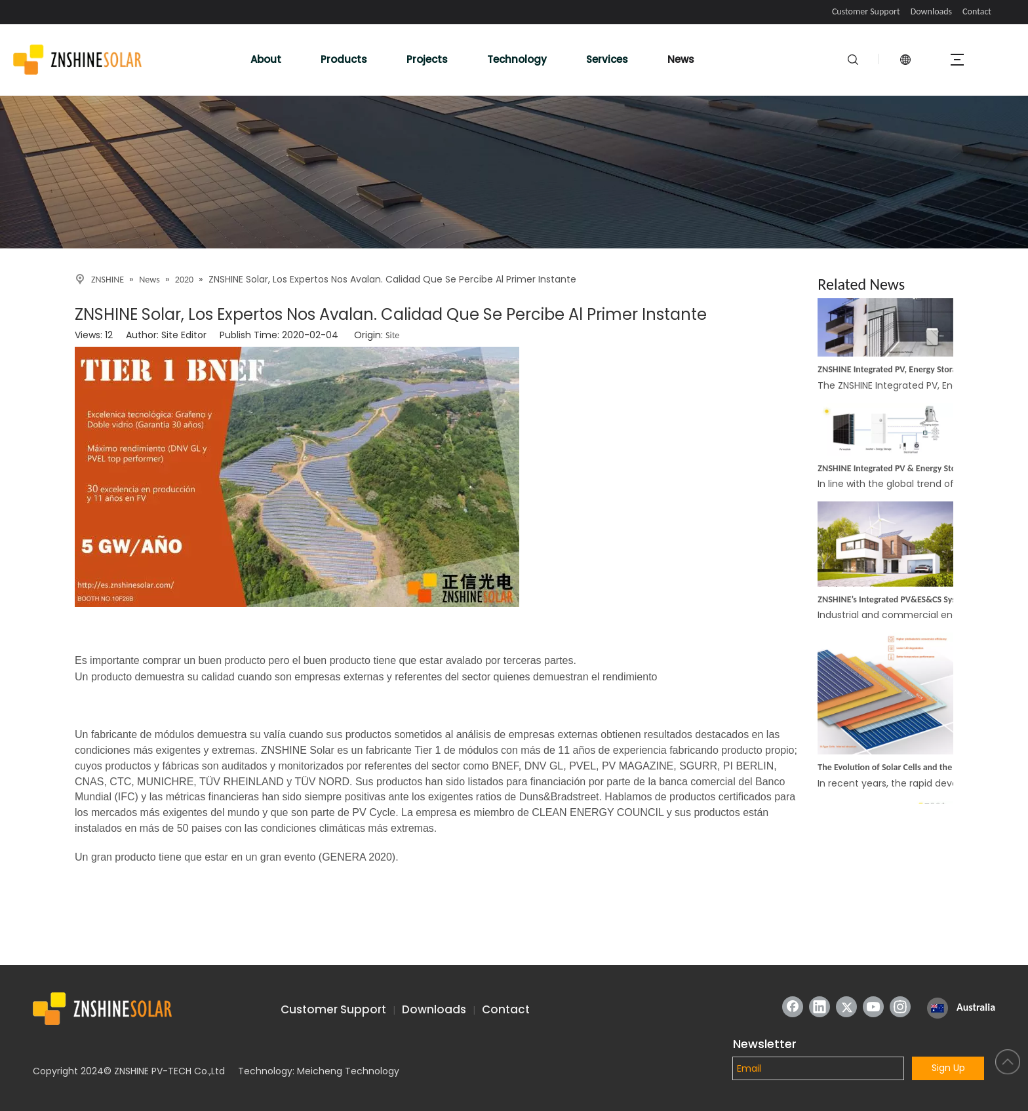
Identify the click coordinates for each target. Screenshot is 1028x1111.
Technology (517, 59)
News (680, 59)
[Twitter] (846, 1006)
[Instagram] (900, 1006)
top (1007, 1061)
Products (344, 59)
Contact (976, 11)
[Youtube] (873, 1006)
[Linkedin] (819, 1006)
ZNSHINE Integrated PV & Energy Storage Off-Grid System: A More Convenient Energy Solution (892, 470)
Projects (427, 59)
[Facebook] (792, 1006)
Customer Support (866, 11)
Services (607, 59)
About (265, 59)
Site (392, 335)
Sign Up (948, 1067)
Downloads (931, 11)
